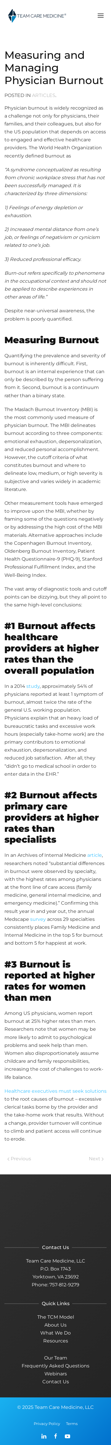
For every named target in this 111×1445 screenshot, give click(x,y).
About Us (55, 1325)
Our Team (55, 1358)
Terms (72, 1423)
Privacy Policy (47, 1423)
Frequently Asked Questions (55, 1366)
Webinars (55, 1374)
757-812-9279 (64, 1285)
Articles (43, 95)
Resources (55, 1341)
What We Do (55, 1333)
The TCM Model (55, 1317)
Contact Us (55, 1381)
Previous (19, 1158)
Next (96, 1158)
